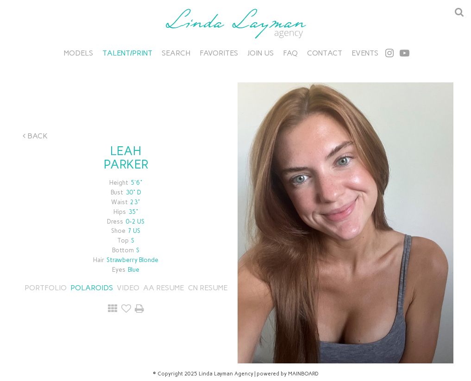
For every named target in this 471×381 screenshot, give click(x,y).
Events (365, 53)
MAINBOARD (303, 374)
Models (78, 53)
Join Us (260, 53)
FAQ (290, 53)
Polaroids (91, 287)
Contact (324, 53)
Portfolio (46, 287)
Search (176, 53)
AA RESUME (163, 287)
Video (128, 287)
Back (35, 135)
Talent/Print (127, 53)
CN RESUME (206, 287)
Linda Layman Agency (235, 24)
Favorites (219, 53)
